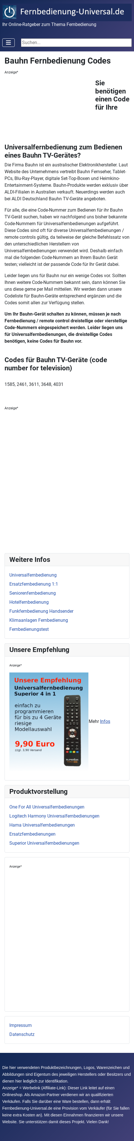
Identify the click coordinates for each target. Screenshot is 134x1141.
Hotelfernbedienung (29, 602)
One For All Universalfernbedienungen (46, 807)
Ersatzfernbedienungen (32, 834)
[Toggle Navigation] (8, 42)
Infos (105, 721)
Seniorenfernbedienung (32, 593)
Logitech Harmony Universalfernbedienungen (54, 816)
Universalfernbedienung (33, 575)
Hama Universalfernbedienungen (42, 825)
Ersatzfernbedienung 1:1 (33, 584)
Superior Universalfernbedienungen (44, 843)
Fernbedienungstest (29, 629)
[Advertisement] (49, 110)
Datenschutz (22, 1034)
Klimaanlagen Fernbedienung (38, 620)
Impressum (20, 1025)
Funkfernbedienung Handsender (41, 611)
